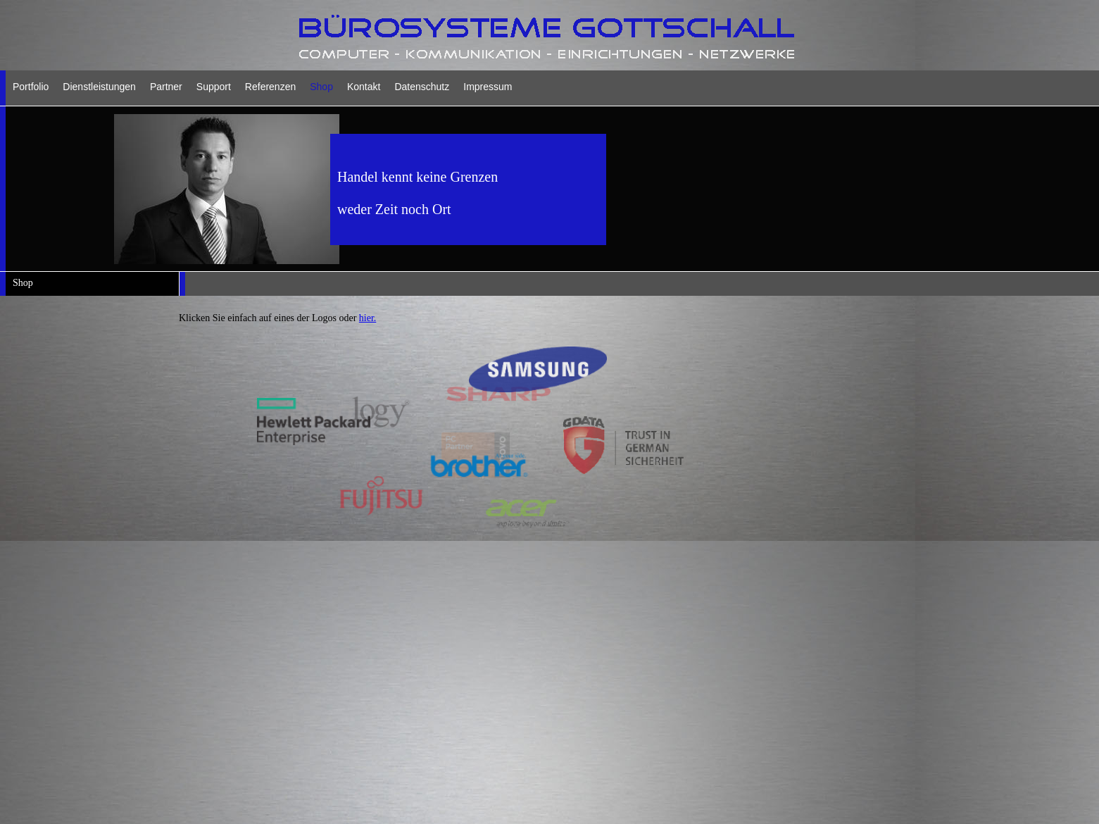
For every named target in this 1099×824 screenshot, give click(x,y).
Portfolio (31, 86)
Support (213, 86)
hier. (368, 318)
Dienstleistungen (99, 86)
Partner (166, 86)
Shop (321, 86)
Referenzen (270, 86)
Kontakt (363, 86)
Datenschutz (421, 86)
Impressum (487, 86)
